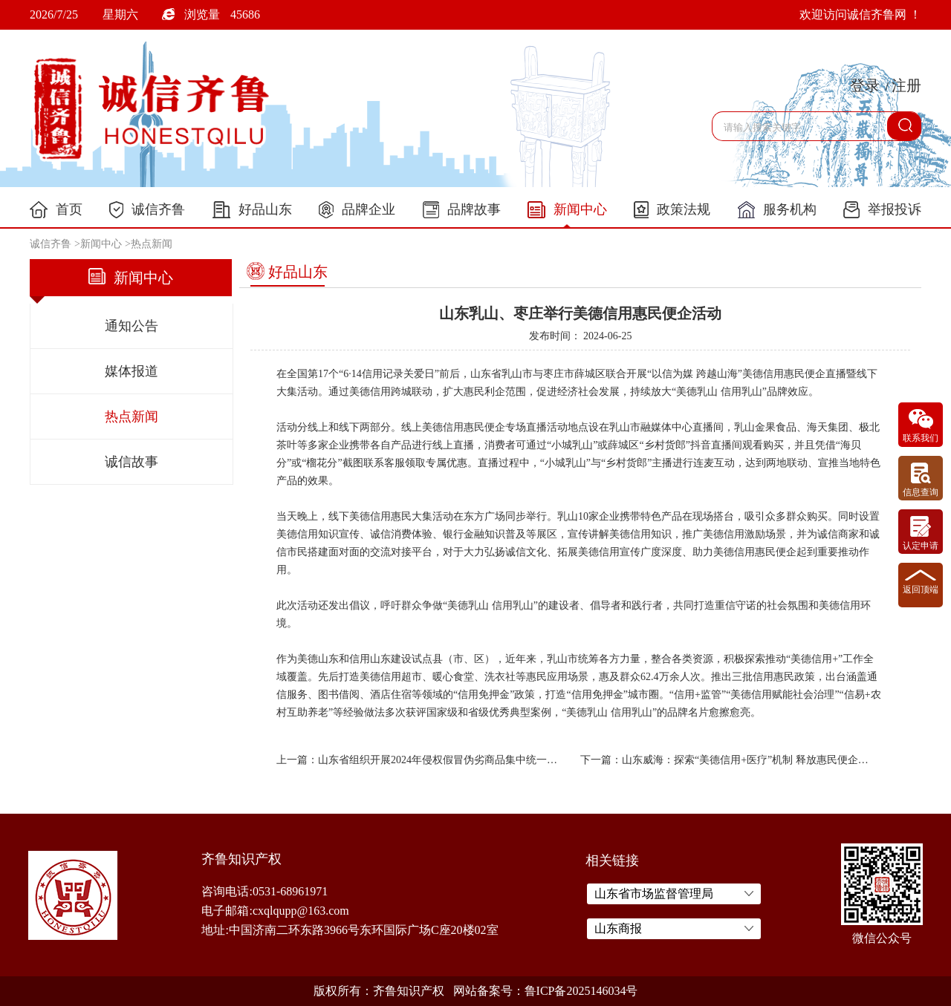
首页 (56, 209)
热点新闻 (151, 243)
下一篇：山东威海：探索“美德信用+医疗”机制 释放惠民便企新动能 (724, 759)
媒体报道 (131, 371)
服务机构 (777, 209)
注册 (906, 85)
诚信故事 (131, 461)
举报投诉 (882, 209)
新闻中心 (567, 210)
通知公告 (131, 326)
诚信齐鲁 (147, 209)
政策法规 (672, 209)
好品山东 (252, 209)
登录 (865, 85)
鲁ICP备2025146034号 (581, 990)
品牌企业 (357, 209)
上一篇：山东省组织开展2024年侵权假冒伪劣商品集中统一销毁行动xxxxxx (420, 759)
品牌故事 (462, 209)
